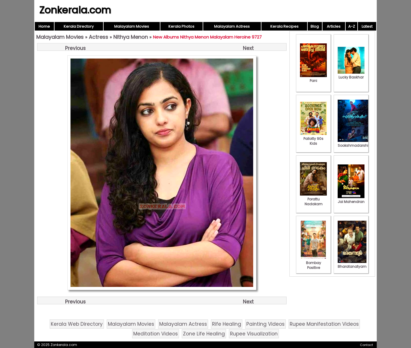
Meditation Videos (155, 333)
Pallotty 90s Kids (313, 138)
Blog (315, 26)
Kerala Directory (79, 26)
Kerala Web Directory (77, 324)
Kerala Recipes (284, 26)
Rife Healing (226, 324)
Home (44, 26)
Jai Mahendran (351, 199)
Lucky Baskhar (351, 75)
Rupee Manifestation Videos (324, 324)
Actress (98, 37)
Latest (367, 26)
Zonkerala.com (75, 10)
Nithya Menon (130, 37)
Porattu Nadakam (313, 199)
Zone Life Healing (204, 333)
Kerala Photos (181, 26)
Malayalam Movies (131, 26)
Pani (313, 78)
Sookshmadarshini (354, 143)
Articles (334, 26)
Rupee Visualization (254, 333)
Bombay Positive (313, 263)
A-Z (351, 26)
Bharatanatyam (352, 264)
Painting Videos (265, 324)
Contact (366, 345)
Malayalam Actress (232, 26)
